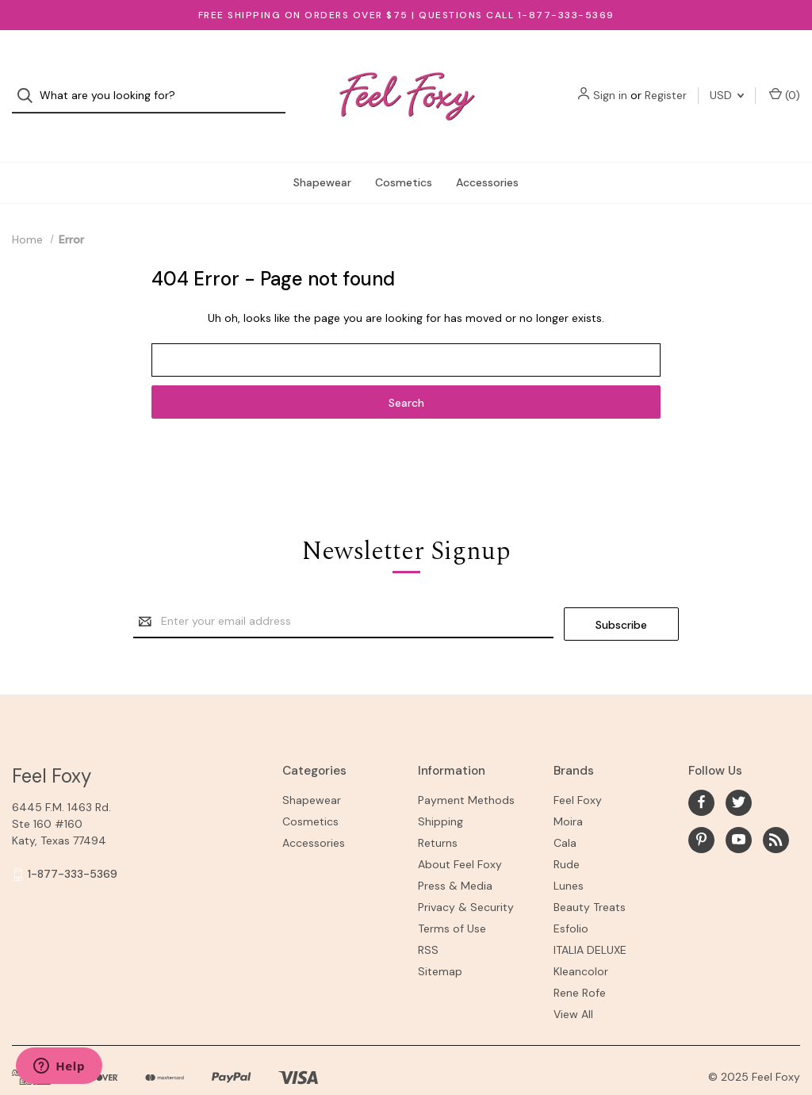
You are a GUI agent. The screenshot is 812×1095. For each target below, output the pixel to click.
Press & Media (455, 854)
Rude (566, 832)
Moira (568, 790)
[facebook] (701, 771)
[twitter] (738, 771)
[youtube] (738, 808)
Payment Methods (466, 768)
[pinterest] (701, 808)
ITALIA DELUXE (589, 918)
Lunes (568, 854)
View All (573, 982)
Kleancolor (580, 939)
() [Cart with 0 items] (784, 81)
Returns (438, 811)
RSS (428, 918)
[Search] (30, 82)
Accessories (487, 154)
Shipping (440, 790)
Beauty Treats (589, 875)
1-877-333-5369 (72, 843)
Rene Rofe (579, 961)
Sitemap (440, 939)
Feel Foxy (577, 768)
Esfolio (570, 897)
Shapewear (322, 154)
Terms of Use (452, 897)
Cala (564, 811)
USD (727, 82)
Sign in (610, 82)
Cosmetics (403, 154)
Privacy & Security (466, 875)
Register (666, 82)
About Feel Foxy (460, 832)
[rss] (776, 808)
